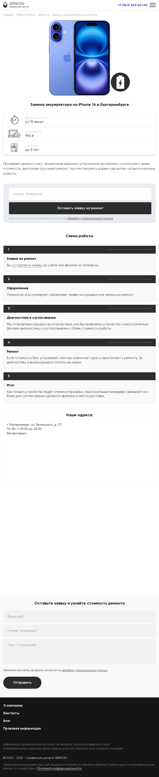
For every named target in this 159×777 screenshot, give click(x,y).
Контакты (11, 713)
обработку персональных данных (90, 218)
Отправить (22, 683)
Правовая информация (22, 728)
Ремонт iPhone (26, 15)
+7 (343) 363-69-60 (132, 5)
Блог (7, 721)
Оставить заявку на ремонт (80, 208)
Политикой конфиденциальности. (59, 768)
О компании (13, 705)
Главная (8, 15)
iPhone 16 (43, 15)
